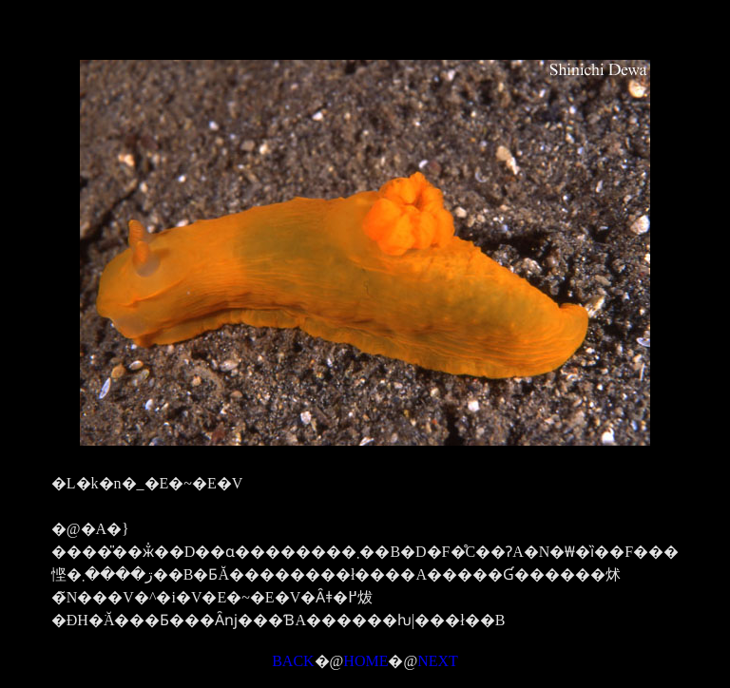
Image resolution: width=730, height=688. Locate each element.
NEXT (437, 661)
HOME (365, 661)
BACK (293, 661)
